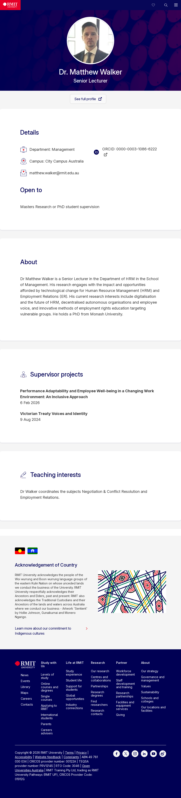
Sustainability (150, 692)
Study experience (74, 672)
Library (25, 687)
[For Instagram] (135, 753)
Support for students (74, 687)
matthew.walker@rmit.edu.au (54, 173)
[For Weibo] (162, 753)
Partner (121, 662)
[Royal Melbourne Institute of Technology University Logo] (10, 5)
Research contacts (97, 712)
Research (98, 662)
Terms (69, 752)
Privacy (81, 752)
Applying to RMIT (49, 707)
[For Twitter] (125, 753)
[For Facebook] (116, 753)
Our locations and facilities (153, 708)
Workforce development (125, 672)
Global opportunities (75, 697)
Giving (120, 715)
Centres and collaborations (101, 678)
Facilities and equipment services (125, 705)
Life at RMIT (75, 662)
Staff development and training (125, 684)
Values (146, 686)
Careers (26, 698)
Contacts (27, 704)
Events (25, 681)
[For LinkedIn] (144, 753)
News (25, 675)
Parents (46, 724)
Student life (74, 680)
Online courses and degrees (49, 687)
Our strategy (149, 671)
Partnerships (99, 686)
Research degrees (97, 693)
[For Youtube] (153, 753)
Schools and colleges (150, 699)
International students (49, 716)
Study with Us (48, 664)
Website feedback (48, 757)
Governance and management (152, 678)
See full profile (85, 99)
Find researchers (99, 703)
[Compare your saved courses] (156, 5)
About (145, 662)
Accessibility (23, 757)
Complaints (71, 757)
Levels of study (47, 676)
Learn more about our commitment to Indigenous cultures (51, 630)
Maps (24, 692)
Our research (100, 671)
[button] (166, 5)
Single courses (46, 697)
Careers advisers (47, 731)
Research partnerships (124, 694)
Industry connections (74, 706)
